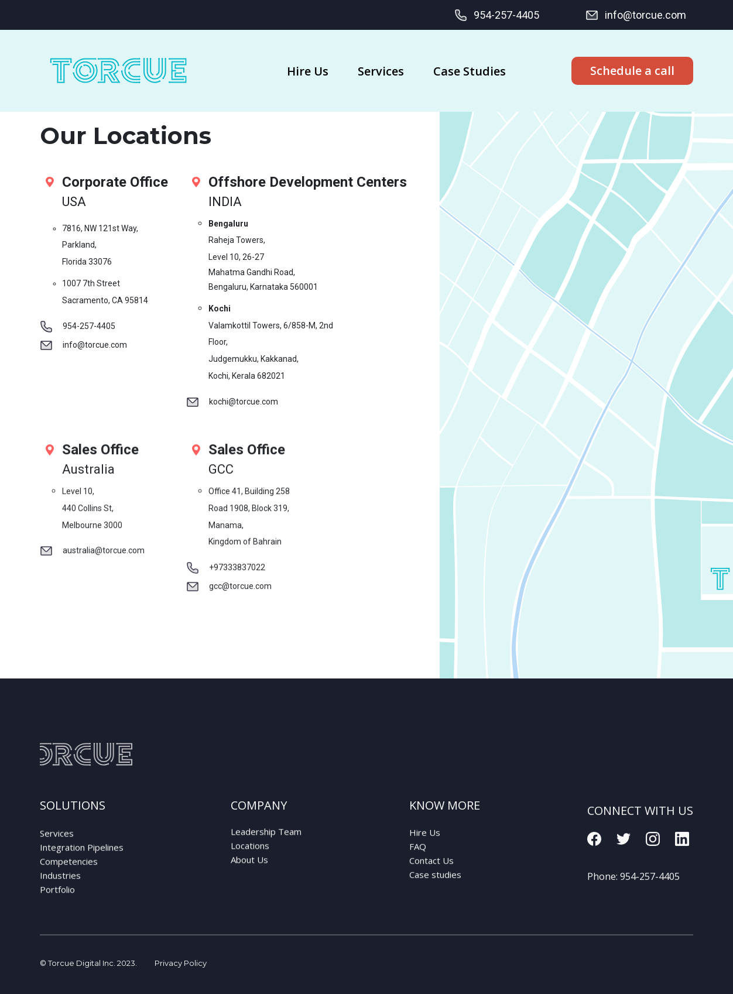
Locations (250, 853)
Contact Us (431, 871)
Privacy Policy (181, 963)
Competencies (69, 874)
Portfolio (57, 902)
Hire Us (424, 843)
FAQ (417, 857)
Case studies (435, 885)
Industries (60, 888)
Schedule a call (632, 70)
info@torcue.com (635, 15)
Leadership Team (266, 839)
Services (57, 846)
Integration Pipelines (82, 860)
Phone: (633, 892)
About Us (249, 867)
